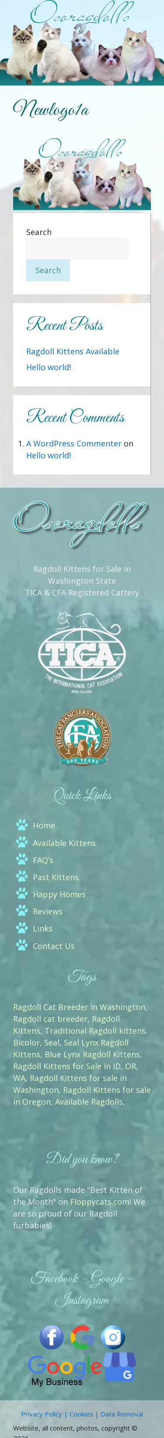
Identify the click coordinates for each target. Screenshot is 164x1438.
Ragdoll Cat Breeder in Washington (79, 1007)
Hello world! (48, 367)
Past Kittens (56, 877)
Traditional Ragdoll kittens (95, 1030)
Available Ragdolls (89, 1101)
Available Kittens (64, 843)
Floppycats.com (99, 1201)
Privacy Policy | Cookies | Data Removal (82, 1413)
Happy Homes (59, 894)
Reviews (48, 911)
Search (39, 232)
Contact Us (54, 946)
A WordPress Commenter (74, 443)
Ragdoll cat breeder (50, 1018)
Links (42, 928)
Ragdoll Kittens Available (72, 351)
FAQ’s (43, 860)
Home (44, 825)
